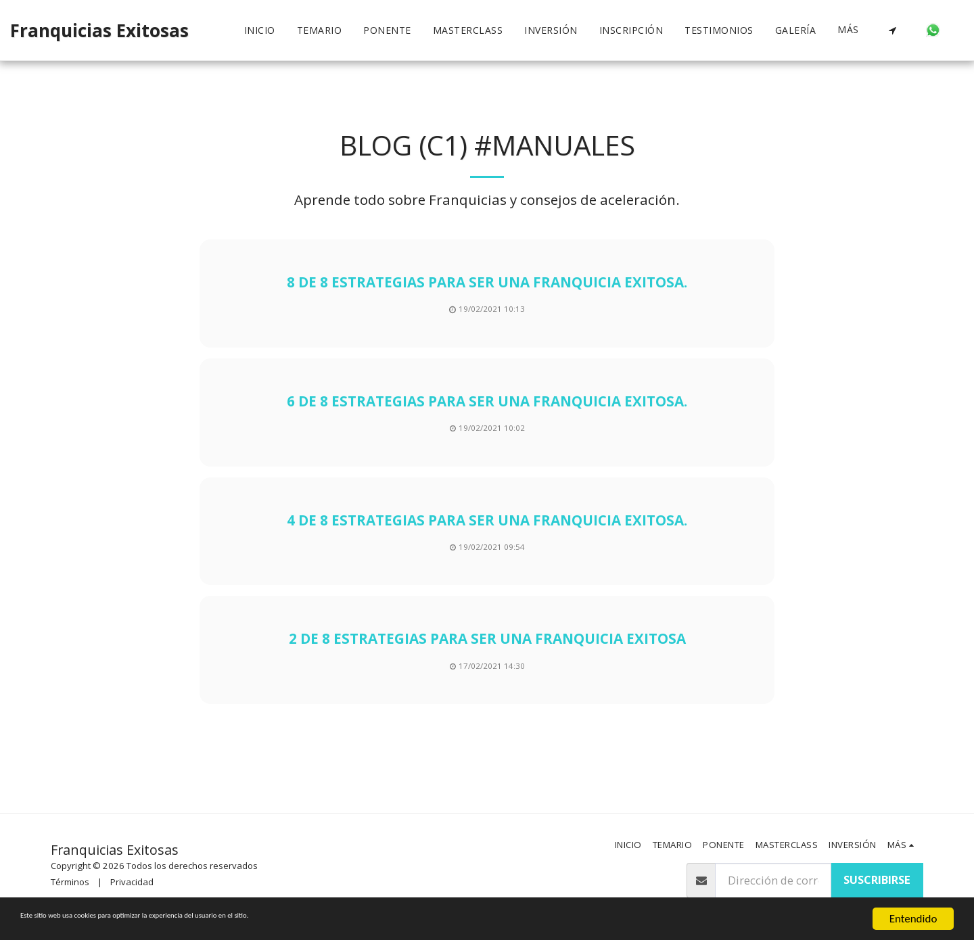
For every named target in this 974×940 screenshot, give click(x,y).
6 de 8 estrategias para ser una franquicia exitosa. (487, 401)
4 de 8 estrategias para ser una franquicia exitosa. (487, 520)
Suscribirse (876, 879)
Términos (70, 882)
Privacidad (132, 882)
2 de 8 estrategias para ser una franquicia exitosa (487, 638)
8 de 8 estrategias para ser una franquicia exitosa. (487, 282)
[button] (892, 30)
